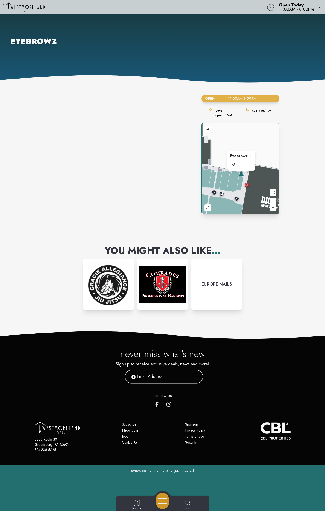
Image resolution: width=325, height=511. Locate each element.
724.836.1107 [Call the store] (261, 110)
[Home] (122, 7)
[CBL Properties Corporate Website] (260, 431)
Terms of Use (194, 436)
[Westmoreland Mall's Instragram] (169, 403)
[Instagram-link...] (108, 284)
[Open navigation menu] (162, 501)
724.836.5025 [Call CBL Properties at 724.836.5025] (45, 449)
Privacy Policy (195, 430)
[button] (298, 7)
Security (191, 442)
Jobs (125, 436)
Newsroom (130, 430)
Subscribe (129, 424)
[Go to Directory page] (137, 505)
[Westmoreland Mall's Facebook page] (157, 403)
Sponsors (192, 424)
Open (240, 98)
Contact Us (130, 442)
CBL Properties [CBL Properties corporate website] (153, 471)
